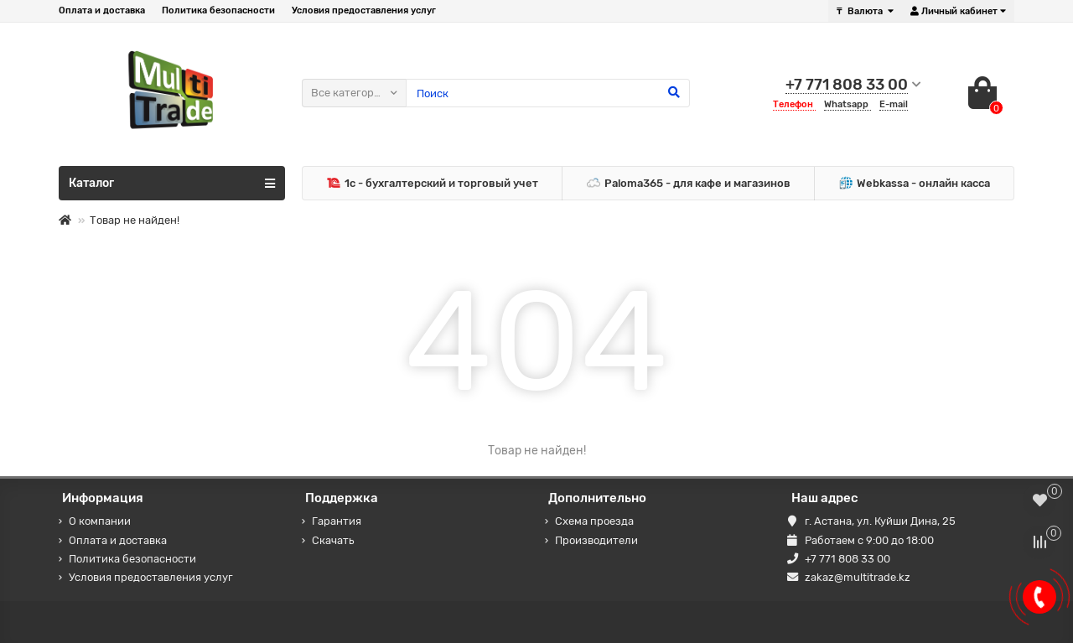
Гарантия (336, 521)
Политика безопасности (218, 10)
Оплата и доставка (102, 10)
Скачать (333, 540)
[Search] (548, 93)
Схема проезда (594, 521)
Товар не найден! (134, 220)
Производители (596, 540)
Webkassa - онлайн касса (914, 184)
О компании (100, 521)
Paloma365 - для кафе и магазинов (688, 184)
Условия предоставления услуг (364, 10)
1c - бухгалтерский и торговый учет (432, 184)
